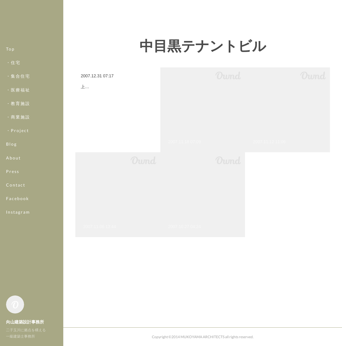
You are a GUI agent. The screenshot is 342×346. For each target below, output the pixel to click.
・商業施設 (18, 116)
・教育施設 (18, 103)
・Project (17, 130)
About (13, 157)
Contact (15, 184)
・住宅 (13, 62)
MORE (13, 198)
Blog (11, 144)
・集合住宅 (18, 76)
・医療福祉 (18, 89)
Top (10, 48)
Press (12, 171)
